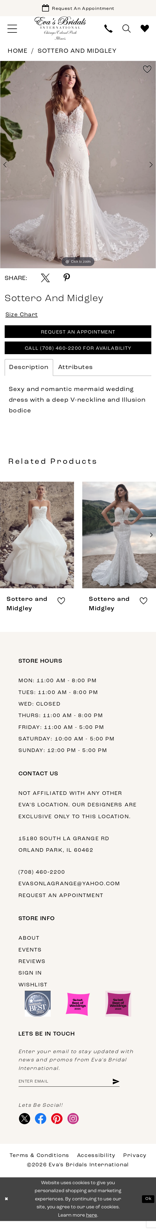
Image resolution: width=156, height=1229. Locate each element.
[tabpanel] (78, 166)
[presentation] (37, 540)
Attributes (75, 373)
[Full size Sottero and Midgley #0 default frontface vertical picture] (78, 166)
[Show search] (126, 31)
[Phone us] (108, 31)
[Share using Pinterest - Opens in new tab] (67, 279)
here (91, 1223)
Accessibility (96, 1164)
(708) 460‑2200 (41, 878)
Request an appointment (60, 901)
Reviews (32, 967)
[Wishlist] (145, 31)
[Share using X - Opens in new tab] (45, 279)
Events (30, 955)
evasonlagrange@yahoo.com (69, 889)
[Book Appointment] (78, 9)
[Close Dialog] (7, 1207)
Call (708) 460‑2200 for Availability (78, 354)
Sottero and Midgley (77, 53)
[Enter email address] (74, 1088)
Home (18, 53)
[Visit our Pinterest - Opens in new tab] (60, 1126)
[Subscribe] (125, 1088)
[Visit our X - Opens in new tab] (25, 1126)
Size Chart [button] (23, 317)
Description (29, 373)
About (29, 944)
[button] (12, 31)
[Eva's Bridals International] (60, 30)
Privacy (134, 1164)
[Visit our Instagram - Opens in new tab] (77, 1126)
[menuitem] (12, 31)
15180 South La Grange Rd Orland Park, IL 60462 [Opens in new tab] (64, 850)
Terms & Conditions (39, 1164)
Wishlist (33, 990)
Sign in (30, 979)
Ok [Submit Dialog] (147, 1207)
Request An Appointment (78, 336)
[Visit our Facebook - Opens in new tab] (43, 1126)
